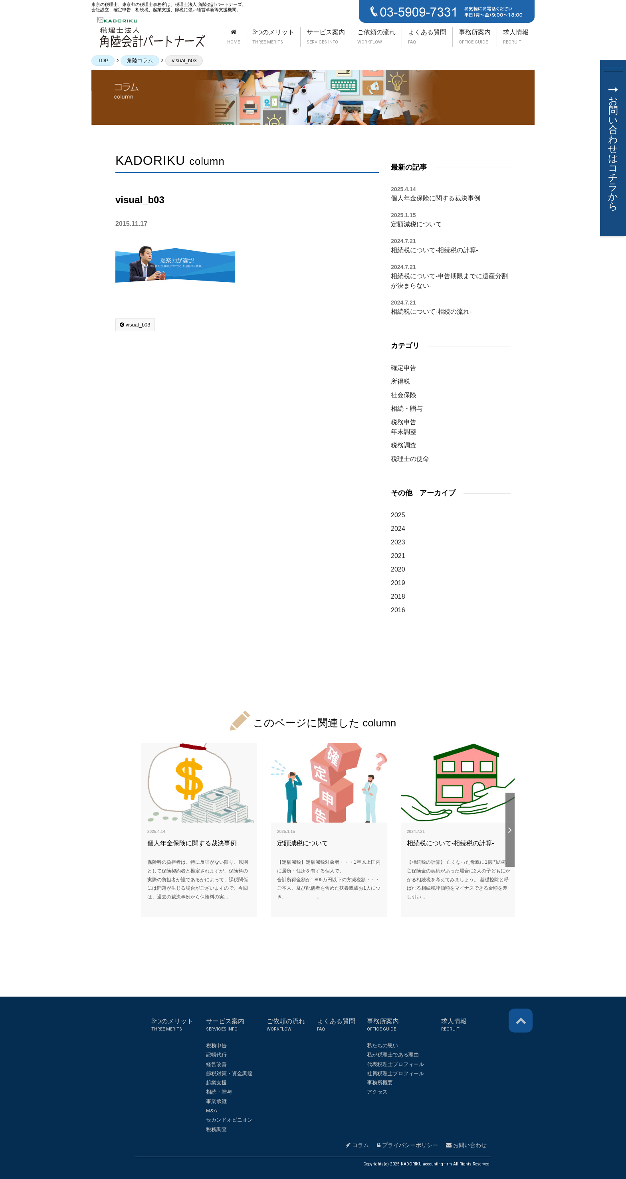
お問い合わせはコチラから (613, 148)
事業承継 (216, 1101)
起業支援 (216, 1083)
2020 (398, 569)
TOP (103, 60)
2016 (398, 610)
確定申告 (403, 367)
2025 (398, 515)
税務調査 (403, 445)
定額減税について (416, 224)
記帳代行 (216, 1055)
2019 (398, 583)
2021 (398, 555)
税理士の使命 (410, 458)
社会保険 (403, 395)
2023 (398, 542)
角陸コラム (140, 60)
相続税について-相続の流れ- (431, 311)
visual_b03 (135, 325)
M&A (211, 1111)
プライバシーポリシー (407, 1145)
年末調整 (403, 431)
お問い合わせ (466, 1145)
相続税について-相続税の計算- (434, 250)
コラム (357, 1145)
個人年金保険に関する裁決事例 (435, 198)
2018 (398, 596)
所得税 (400, 381)
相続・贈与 (407, 408)
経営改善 (216, 1064)
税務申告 (403, 422)
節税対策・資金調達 (229, 1073)
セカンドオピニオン (229, 1120)
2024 (398, 528)
